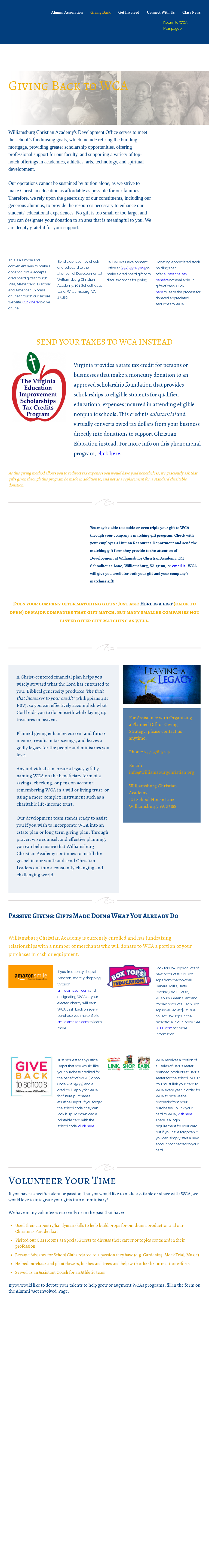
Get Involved (128, 12)
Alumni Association (67, 12)
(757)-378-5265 (133, 268)
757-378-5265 (157, 751)
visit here (185, 1114)
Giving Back (100, 12)
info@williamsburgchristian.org (161, 772)
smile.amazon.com (73, 990)
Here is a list (156, 603)
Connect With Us (161, 12)
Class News (191, 12)
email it (178, 566)
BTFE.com (164, 1028)
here (159, 292)
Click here (31, 302)
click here (108, 453)
